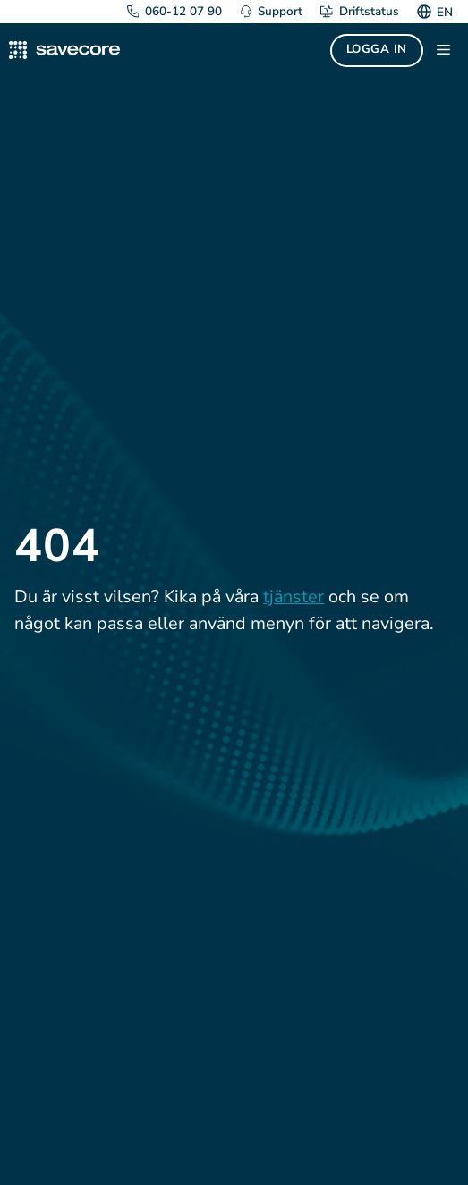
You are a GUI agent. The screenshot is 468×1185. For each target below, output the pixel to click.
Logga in (376, 49)
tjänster (293, 596)
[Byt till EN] (442, 11)
